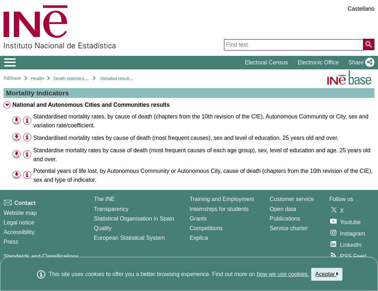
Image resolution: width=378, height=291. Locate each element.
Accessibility (19, 232)
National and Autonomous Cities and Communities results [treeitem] (91, 105)
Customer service (292, 199)
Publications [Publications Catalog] (285, 219)
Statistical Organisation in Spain (134, 219)
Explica (199, 238)
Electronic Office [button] (318, 62)
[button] (360, 62)
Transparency (111, 209)
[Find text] (293, 45)
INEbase (12, 78)
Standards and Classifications (41, 256)
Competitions (206, 228)
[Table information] (27, 120)
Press (11, 242)
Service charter (289, 228)
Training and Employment (222, 199)
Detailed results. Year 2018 (127, 78)
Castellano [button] (360, 9)
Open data (283, 209)
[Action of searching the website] (368, 44)
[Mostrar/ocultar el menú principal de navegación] (10, 62)
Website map (20, 213)
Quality (103, 228)
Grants (198, 219)
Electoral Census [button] (266, 62)
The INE (104, 199)
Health (37, 78)
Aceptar (327, 274)
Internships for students (219, 209)
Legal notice (19, 222)
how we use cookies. (283, 274)
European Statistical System (129, 238)
